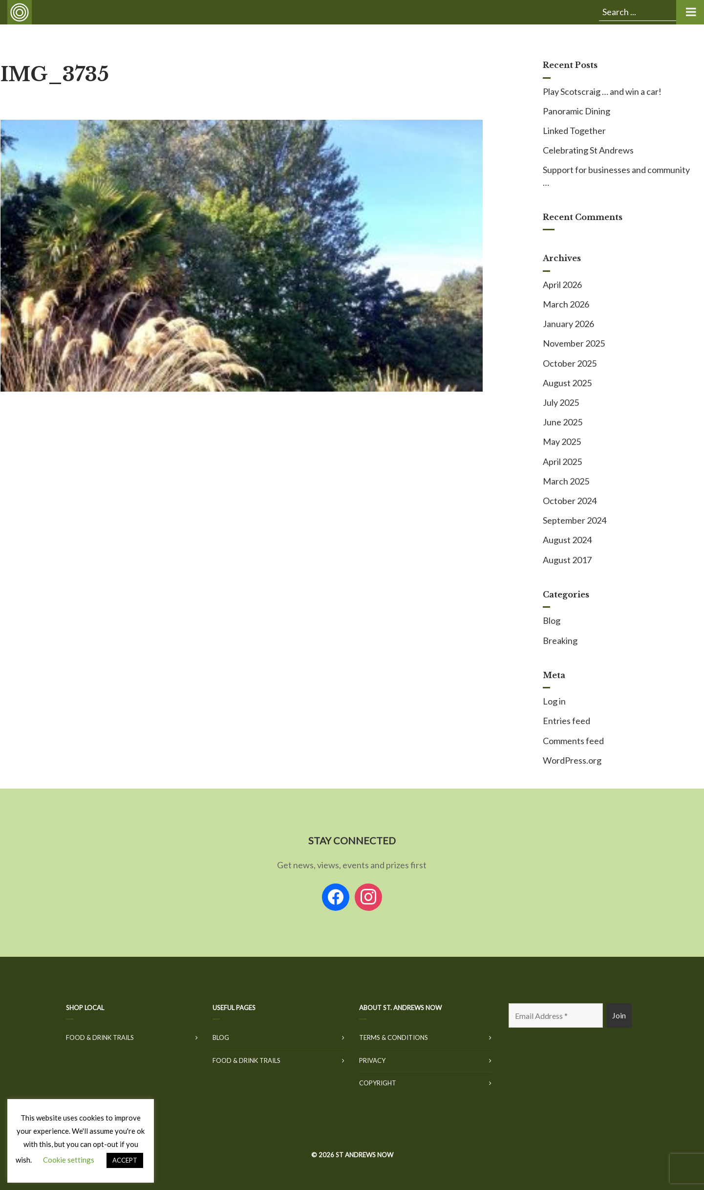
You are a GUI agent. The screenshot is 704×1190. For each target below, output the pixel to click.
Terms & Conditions (393, 1037)
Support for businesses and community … (616, 175)
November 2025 (574, 343)
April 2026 (562, 284)
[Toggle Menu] (690, 12)
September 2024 (574, 520)
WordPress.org (572, 760)
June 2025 (562, 422)
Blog (551, 620)
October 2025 (570, 363)
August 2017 (567, 559)
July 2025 (561, 402)
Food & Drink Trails (100, 1037)
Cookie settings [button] (68, 1159)
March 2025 (566, 481)
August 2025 (567, 382)
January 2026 (568, 323)
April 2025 (562, 461)
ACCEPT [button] (124, 1160)
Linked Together (574, 130)
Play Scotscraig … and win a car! (602, 91)
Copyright (377, 1083)
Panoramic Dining (576, 111)
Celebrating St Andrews (588, 150)
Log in (554, 701)
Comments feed (573, 740)
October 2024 (570, 500)
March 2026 (566, 304)
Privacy (372, 1060)
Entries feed (566, 720)
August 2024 (567, 539)
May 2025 (562, 441)
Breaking (560, 640)
